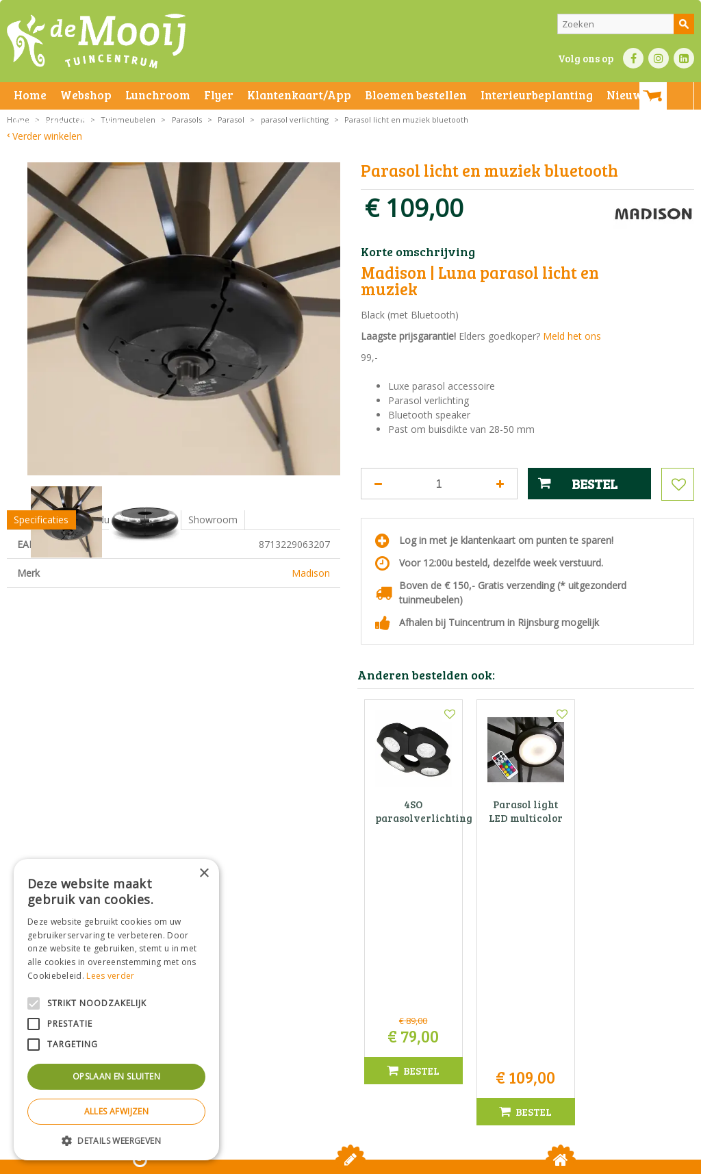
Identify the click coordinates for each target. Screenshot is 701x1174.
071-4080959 (355, 1025)
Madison (311, 637)
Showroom (213, 583)
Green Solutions (479, 1160)
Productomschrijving (128, 583)
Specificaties (41, 583)
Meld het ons (572, 335)
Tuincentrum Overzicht (561, 1160)
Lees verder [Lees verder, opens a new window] (110, 976)
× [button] (204, 874)
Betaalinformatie (380, 1160)
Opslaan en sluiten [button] (116, 1076)
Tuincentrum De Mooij (350, 982)
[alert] (116, 1009)
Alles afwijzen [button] (116, 1111)
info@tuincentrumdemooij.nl (355, 1039)
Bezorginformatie (309, 1160)
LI (684, 58)
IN (658, 58)
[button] (116, 1140)
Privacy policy (443, 1160)
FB (633, 58)
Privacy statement (236, 1160)
